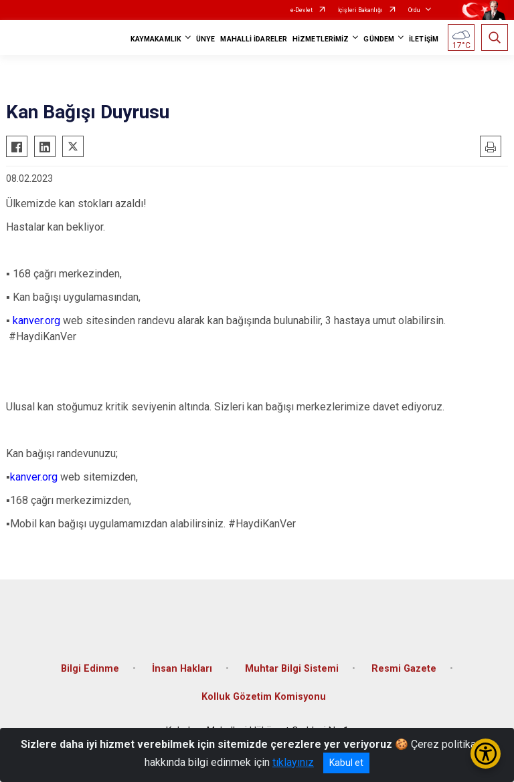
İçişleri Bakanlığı (360, 10)
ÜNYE (205, 39)
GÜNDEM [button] (378, 39)
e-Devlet (301, 10)
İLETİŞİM (423, 39)
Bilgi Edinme (90, 668)
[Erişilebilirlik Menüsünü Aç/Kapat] (485, 754)
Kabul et (346, 762)
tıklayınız (293, 762)
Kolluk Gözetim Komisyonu (263, 696)
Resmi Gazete (403, 668)
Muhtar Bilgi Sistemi (292, 668)
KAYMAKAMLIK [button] (156, 39)
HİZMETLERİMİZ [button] (320, 39)
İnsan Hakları (182, 668)
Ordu (414, 10)
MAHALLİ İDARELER (253, 39)
